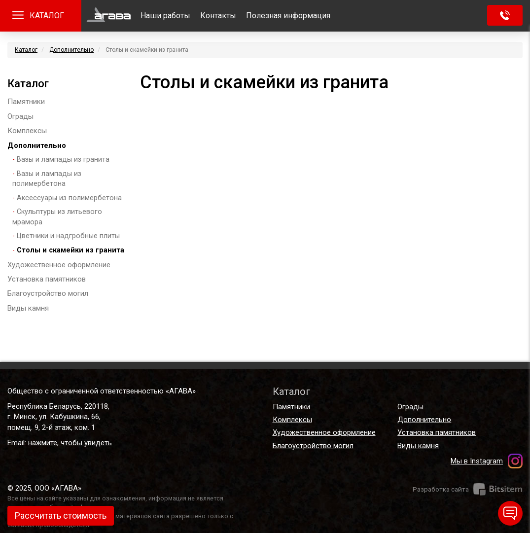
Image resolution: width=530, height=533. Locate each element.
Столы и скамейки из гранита (70, 250)
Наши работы (165, 15)
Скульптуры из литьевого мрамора (57, 217)
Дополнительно (71, 49)
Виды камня (28, 308)
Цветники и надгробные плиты (68, 236)
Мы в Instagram (477, 461)
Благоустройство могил (47, 293)
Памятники (26, 101)
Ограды (20, 116)
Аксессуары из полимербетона (69, 198)
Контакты (218, 15)
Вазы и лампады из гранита (63, 159)
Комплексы (27, 130)
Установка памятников (46, 279)
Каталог (26, 49)
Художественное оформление (58, 264)
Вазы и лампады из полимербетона (46, 179)
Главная (108, 16)
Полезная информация (288, 15)
